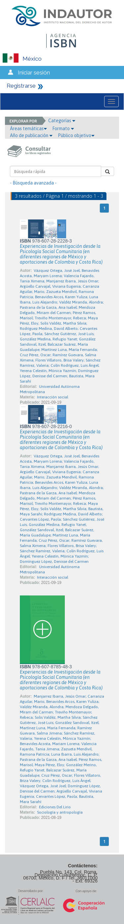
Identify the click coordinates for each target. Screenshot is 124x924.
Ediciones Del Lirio (55, 807)
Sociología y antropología (60, 812)
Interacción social (52, 397)
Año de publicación (31, 135)
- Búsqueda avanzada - (33, 183)
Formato (63, 128)
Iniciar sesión (34, 72)
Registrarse (21, 85)
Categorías (61, 120)
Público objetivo (76, 135)
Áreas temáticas (28, 128)
